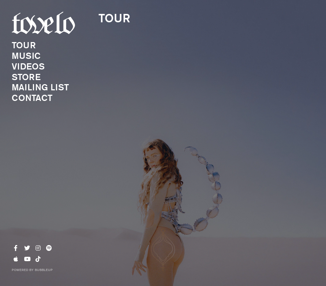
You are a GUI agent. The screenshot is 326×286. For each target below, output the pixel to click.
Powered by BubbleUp (32, 269)
